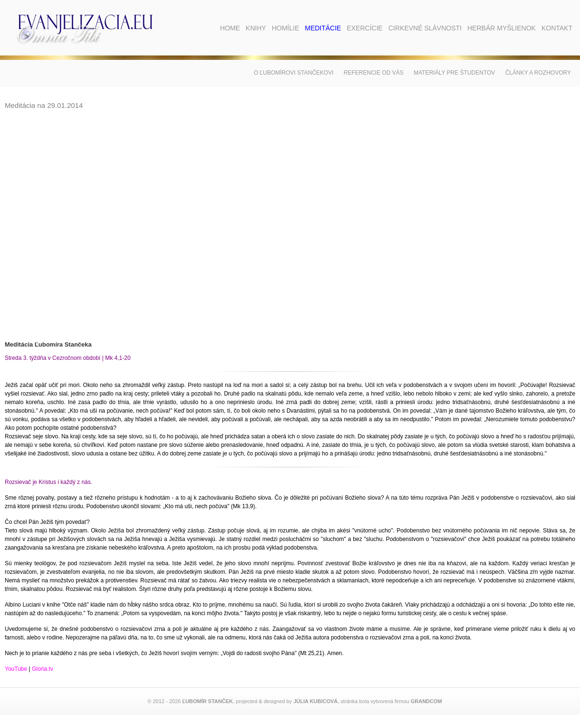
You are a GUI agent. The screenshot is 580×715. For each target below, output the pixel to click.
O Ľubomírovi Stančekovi (294, 72)
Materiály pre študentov (454, 72)
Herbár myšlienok (501, 28)
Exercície (364, 28)
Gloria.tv (43, 669)
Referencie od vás (374, 72)
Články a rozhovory (538, 72)
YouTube (16, 669)
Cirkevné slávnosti (425, 28)
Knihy (256, 28)
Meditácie (323, 28)
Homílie (286, 28)
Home (230, 28)
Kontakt (556, 28)
